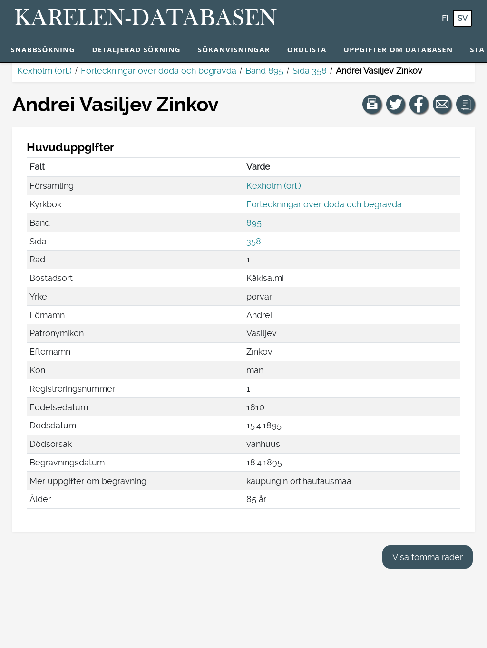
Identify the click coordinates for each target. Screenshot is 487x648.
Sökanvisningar (234, 49)
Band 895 (264, 71)
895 (254, 223)
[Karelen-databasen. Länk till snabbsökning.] (145, 18)
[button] (371, 104)
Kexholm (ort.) (44, 71)
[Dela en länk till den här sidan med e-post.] (442, 104)
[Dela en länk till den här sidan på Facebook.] (419, 104)
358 (253, 241)
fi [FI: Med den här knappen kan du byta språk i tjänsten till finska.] (445, 18)
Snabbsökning (43, 49)
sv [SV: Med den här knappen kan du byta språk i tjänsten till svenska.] (463, 18)
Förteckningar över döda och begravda (158, 71)
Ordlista (307, 49)
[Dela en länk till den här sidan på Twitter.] (395, 104)
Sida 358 (309, 71)
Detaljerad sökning (136, 49)
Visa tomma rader (427, 557)
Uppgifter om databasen (398, 49)
